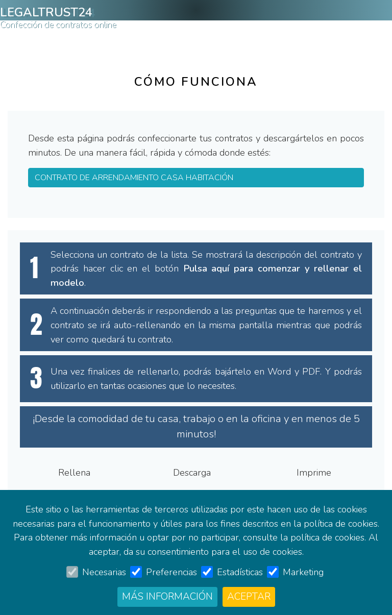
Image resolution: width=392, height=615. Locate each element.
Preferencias (171, 571)
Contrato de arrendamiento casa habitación (183, 41)
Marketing (303, 571)
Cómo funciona (36, 41)
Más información (167, 596)
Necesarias (104, 571)
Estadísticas (240, 571)
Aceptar (249, 596)
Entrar (354, 41)
